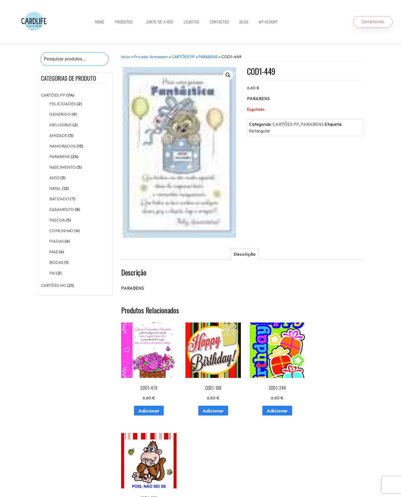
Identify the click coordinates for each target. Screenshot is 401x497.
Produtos (125, 22)
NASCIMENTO (62, 167)
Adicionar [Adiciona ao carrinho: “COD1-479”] (147, 409)
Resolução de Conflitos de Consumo (140, 483)
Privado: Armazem (151, 56)
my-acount (268, 22)
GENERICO (60, 114)
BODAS (56, 262)
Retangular (259, 131)
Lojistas (191, 22)
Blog (243, 22)
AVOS (54, 177)
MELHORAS (60, 124)
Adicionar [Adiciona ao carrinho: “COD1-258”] (335, 409)
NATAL (55, 188)
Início (125, 56)
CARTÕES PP (53, 95)
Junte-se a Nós (159, 22)
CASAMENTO (61, 209)
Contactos (219, 22)
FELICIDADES (62, 103)
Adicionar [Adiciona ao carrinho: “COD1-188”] (210, 409)
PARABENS (59, 156)
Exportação (201, 455)
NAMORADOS (62, 146)
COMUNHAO (61, 230)
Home (99, 22)
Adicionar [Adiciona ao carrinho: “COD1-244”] (273, 409)
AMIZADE (58, 135)
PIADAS (56, 241)
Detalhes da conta (130, 468)
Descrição (245, 254)
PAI (52, 272)
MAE (53, 251)
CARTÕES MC (53, 285)
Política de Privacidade (191, 483)
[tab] (245, 254)
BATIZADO (59, 198)
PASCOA (57, 220)
